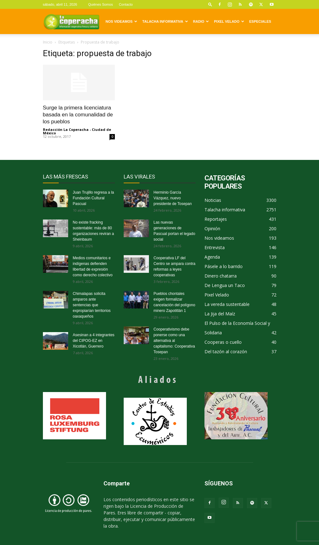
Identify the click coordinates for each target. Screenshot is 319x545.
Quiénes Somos (100, 4)
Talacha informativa (165, 21)
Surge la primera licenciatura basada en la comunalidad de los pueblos (78, 115)
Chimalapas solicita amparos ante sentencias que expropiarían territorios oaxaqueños (92, 305)
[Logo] (71, 21)
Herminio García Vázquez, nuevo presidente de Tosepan (173, 198)
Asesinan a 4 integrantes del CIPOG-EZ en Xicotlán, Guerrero (94, 341)
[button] (210, 4)
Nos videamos (122, 21)
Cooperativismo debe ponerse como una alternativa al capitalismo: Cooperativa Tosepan (174, 340)
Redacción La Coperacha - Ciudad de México (77, 131)
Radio (201, 21)
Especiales (260, 21)
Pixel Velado (229, 21)
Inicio (47, 42)
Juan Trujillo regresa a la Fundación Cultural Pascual (93, 198)
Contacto (126, 4)
